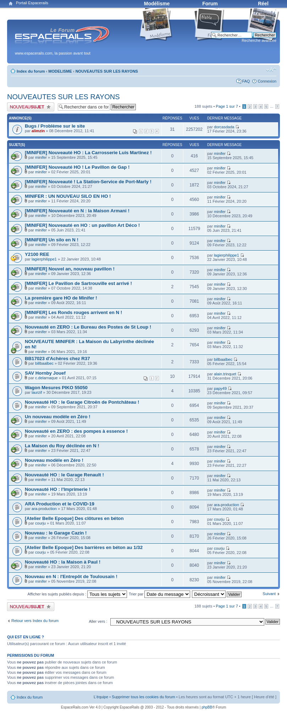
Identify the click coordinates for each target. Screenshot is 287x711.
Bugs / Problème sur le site (55, 126)
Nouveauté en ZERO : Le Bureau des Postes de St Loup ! (88, 327)
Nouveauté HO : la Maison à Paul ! (62, 562)
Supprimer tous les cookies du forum (143, 697)
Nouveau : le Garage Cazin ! (56, 533)
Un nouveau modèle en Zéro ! (57, 416)
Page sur (227, 106)
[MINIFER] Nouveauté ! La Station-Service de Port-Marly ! (88, 181)
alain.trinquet (225, 374)
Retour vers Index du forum (35, 620)
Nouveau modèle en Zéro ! (54, 460)
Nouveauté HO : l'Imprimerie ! (57, 489)
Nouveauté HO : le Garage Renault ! (64, 474)
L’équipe (101, 697)
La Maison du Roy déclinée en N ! (62, 445)
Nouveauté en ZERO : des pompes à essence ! (76, 431)
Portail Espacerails (32, 3)
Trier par (159, 594)
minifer (41, 157)
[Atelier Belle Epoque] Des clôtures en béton (74, 518)
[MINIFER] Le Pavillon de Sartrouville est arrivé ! (78, 283)
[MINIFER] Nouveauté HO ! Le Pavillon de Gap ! (77, 167)
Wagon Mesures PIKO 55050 (56, 387)
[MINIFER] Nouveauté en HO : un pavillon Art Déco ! (82, 225)
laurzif (37, 392)
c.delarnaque (46, 378)
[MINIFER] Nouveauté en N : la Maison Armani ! (77, 210)
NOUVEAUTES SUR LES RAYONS (107, 71)
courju (40, 523)
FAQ (246, 81)
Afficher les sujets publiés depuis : (77, 594)
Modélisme (157, 3)
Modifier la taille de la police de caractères (271, 70)
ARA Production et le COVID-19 (59, 503)
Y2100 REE (37, 254)
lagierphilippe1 (44, 259)
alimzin (38, 131)
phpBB (207, 707)
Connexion (267, 81)
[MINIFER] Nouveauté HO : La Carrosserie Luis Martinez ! (88, 152)
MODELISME (60, 71)
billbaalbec (44, 363)
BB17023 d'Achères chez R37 (57, 358)
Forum (210, 3)
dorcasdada (224, 127)
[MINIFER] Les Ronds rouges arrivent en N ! (73, 312)
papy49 (220, 388)
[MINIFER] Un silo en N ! (51, 239)
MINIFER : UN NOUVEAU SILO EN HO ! (68, 196)
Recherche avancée (259, 40)
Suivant (269, 594)
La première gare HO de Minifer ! (61, 298)
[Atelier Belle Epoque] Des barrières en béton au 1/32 (84, 547)
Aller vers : (98, 621)
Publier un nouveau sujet (30, 106)
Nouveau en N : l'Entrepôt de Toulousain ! (71, 576)
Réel (263, 3)
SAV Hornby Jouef (45, 373)
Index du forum (31, 71)
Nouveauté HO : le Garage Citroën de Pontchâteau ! (82, 402)
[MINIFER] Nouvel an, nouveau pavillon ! (70, 268)
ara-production (44, 508)
